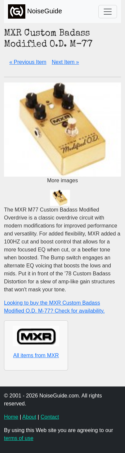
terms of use (18, 438)
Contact (50, 417)
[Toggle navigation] (107, 11)
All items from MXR (36, 355)
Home (11, 417)
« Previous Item (27, 62)
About (29, 417)
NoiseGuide (35, 11)
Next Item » (65, 62)
